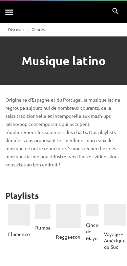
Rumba (42, 227)
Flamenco (19, 234)
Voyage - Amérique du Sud (115, 240)
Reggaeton (68, 237)
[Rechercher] (9, 12)
